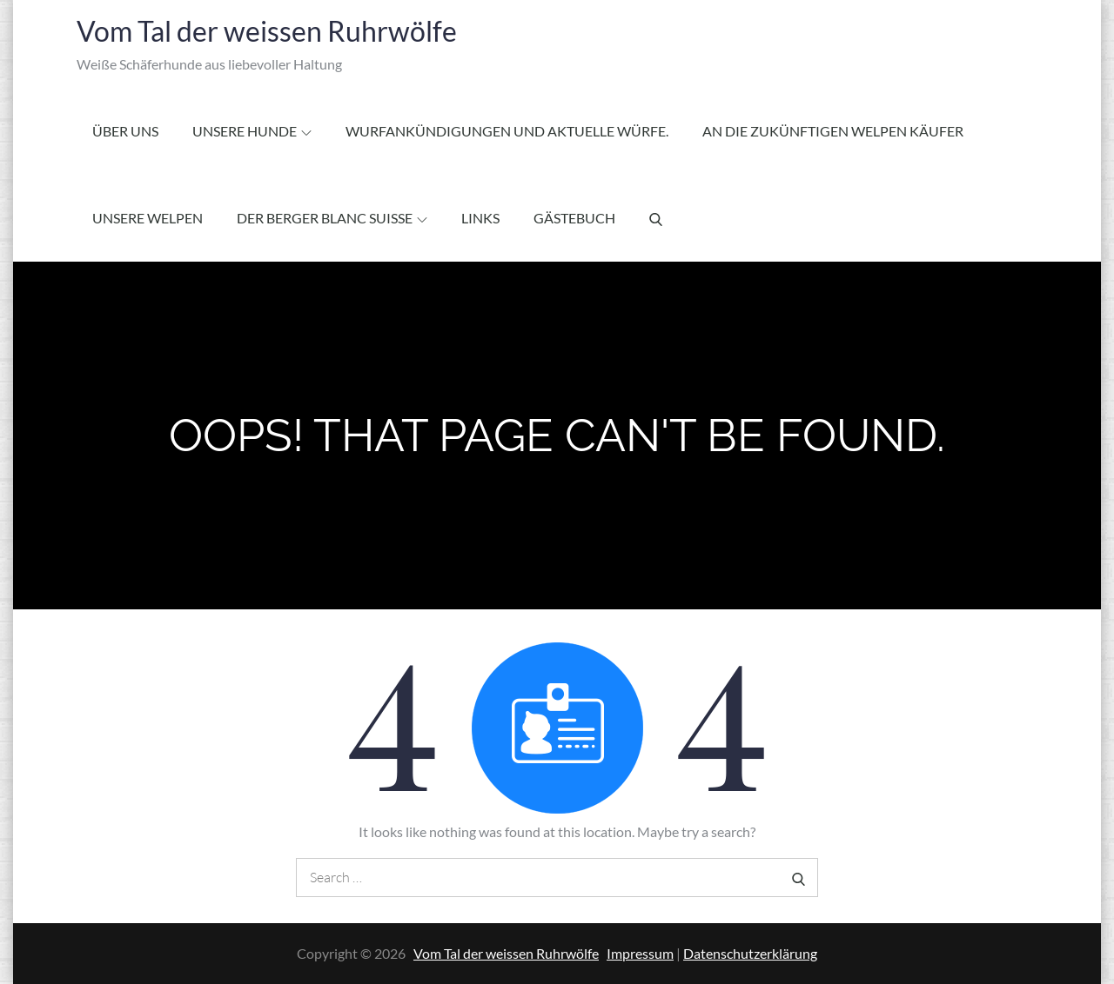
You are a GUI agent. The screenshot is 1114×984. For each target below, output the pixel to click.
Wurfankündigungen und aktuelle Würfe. (507, 131)
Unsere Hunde (252, 131)
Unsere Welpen (147, 217)
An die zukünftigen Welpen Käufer (832, 131)
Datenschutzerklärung (750, 953)
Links (480, 217)
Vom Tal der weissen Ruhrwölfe (267, 31)
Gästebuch (574, 217)
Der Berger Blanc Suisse (332, 217)
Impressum (640, 953)
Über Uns (125, 131)
